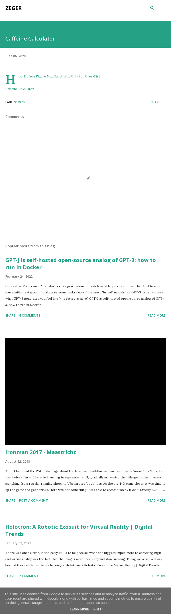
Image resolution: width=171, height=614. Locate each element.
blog (22, 102)
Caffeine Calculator (19, 89)
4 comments (29, 315)
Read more (157, 315)
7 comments (29, 576)
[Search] (152, 8)
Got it (98, 609)
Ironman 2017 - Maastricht (40, 452)
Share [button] (155, 102)
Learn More (79, 609)
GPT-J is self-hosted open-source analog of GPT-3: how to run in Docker (80, 263)
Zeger (13, 8)
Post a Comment (33, 500)
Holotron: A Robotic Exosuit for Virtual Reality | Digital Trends (79, 530)
